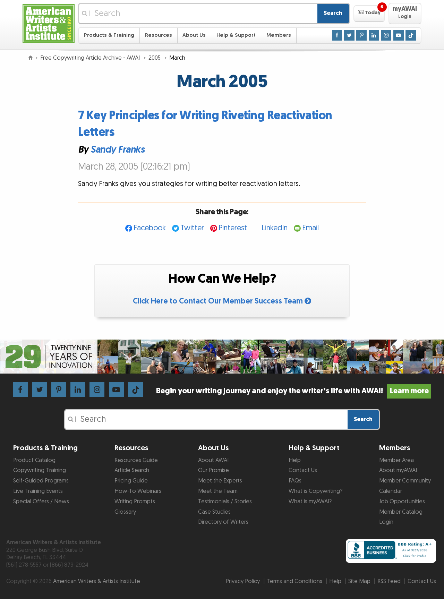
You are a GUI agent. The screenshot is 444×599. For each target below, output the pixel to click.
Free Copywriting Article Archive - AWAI (90, 58)
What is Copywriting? (315, 491)
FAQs (295, 481)
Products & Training (109, 35)
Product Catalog (34, 460)
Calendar (390, 491)
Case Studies (214, 512)
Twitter (192, 228)
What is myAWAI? (310, 501)
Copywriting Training (39, 470)
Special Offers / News (41, 501)
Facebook (150, 228)
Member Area (396, 460)
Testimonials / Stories (225, 501)
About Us (194, 35)
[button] (369, 13)
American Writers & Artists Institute (96, 581)
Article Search (131, 470)
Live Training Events (38, 491)
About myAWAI (398, 470)
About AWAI (213, 460)
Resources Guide (136, 460)
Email (310, 228)
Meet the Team (218, 491)
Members (278, 35)
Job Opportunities (402, 501)
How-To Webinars (137, 491)
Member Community (405, 481)
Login (386, 522)
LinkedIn (275, 228)
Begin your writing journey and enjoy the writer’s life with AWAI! (293, 391)
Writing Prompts (134, 501)
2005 (155, 58)
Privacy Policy (243, 581)
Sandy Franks (117, 150)
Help (295, 460)
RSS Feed (389, 581)
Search (333, 13)
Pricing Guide (131, 481)
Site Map (359, 581)
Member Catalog (400, 512)
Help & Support (236, 35)
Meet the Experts (220, 481)
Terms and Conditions (294, 581)
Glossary (125, 512)
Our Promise (213, 470)
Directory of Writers (223, 522)
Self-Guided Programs (41, 481)
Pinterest (233, 228)
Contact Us (303, 470)
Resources (158, 35)
